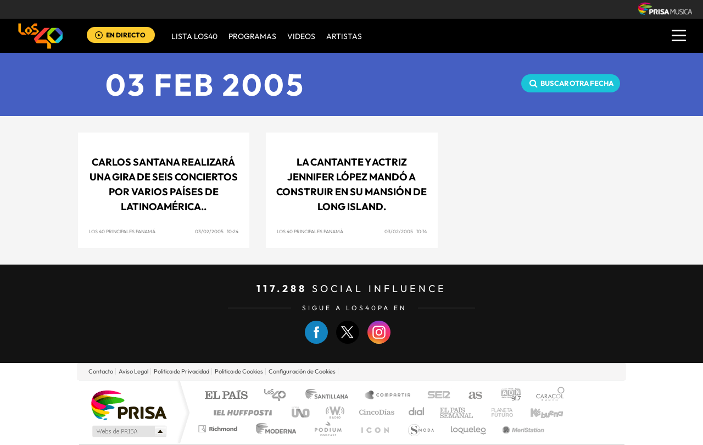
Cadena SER (435, 396)
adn (507, 396)
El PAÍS (226, 396)
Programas (252, 36)
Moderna (273, 429)
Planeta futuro (497, 412)
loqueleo (469, 429)
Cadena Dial (417, 412)
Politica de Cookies (239, 371)
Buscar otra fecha (576, 83)
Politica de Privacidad (181, 371)
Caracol (547, 396)
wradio (333, 412)
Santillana (330, 396)
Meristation (521, 429)
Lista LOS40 (194, 36)
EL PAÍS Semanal (457, 412)
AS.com (470, 396)
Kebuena (537, 412)
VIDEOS (301, 36)
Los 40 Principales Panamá (122, 231)
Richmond (219, 429)
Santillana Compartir (388, 396)
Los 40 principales (278, 396)
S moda (420, 429)
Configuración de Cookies (302, 371)
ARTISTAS (344, 36)
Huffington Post (240, 412)
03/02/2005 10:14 (405, 231)
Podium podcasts (327, 429)
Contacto (100, 371)
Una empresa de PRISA (128, 404)
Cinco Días (375, 412)
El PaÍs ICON (375, 429)
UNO (301, 412)
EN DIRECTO (126, 35)
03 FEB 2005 (205, 84)
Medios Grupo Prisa (128, 431)
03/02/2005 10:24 (216, 231)
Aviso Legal (133, 371)
